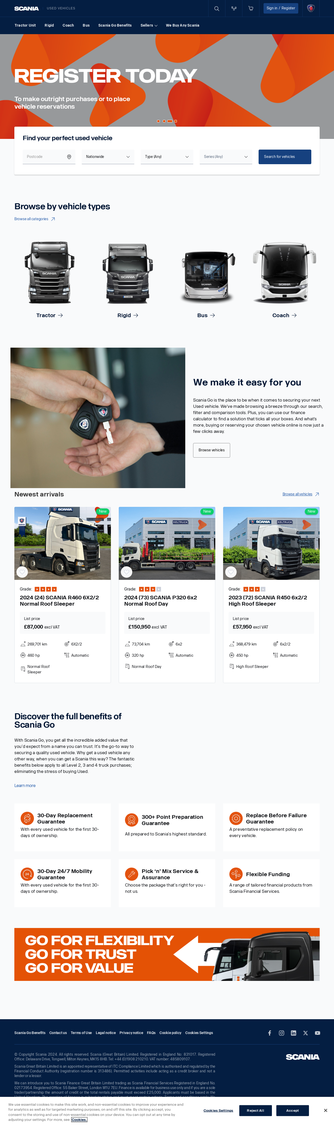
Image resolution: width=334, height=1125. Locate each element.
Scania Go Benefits (115, 25)
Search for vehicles (279, 157)
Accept (292, 1110)
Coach (68, 25)
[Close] (325, 1110)
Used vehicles (61, 8)
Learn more (24, 785)
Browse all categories (35, 219)
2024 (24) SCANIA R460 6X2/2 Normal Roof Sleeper (59, 600)
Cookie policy (170, 1033)
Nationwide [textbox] (95, 157)
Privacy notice (131, 1033)
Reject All (255, 1110)
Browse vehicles (212, 450)
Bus (86, 25)
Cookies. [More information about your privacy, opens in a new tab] (79, 1120)
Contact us (58, 1033)
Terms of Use (81, 1033)
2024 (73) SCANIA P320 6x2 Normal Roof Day (160, 600)
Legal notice (106, 1033)
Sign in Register (281, 8)
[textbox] (213, 157)
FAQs (151, 1033)
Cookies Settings (218, 1110)
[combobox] (108, 157)
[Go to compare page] (233, 8)
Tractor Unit (25, 25)
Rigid (49, 25)
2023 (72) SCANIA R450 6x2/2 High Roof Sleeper (268, 600)
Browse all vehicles (301, 494)
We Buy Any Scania (182, 25)
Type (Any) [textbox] (153, 157)
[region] (167, 1111)
